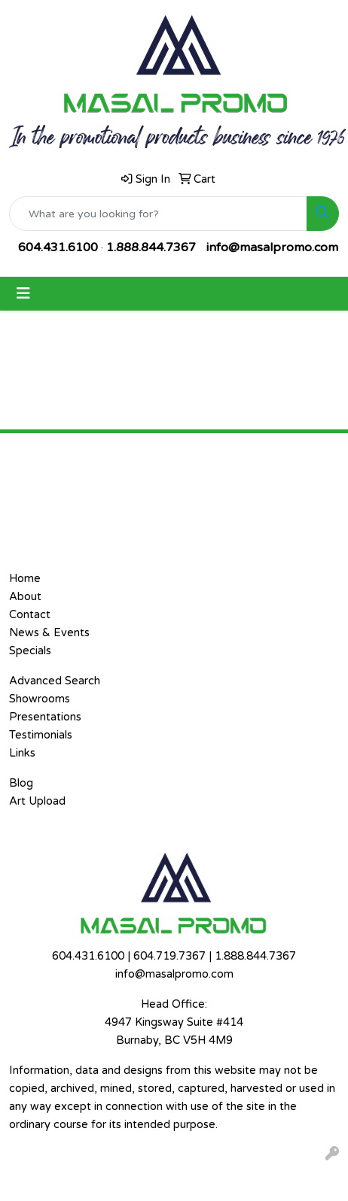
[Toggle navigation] (23, 294)
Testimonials (40, 735)
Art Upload (37, 801)
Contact (29, 614)
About (25, 596)
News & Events (49, 632)
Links (22, 753)
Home (25, 578)
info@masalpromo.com (272, 247)
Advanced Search (54, 681)
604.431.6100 (58, 247)
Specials (30, 650)
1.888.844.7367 (151, 247)
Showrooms (39, 699)
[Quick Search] (158, 213)
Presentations (45, 717)
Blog (21, 783)
